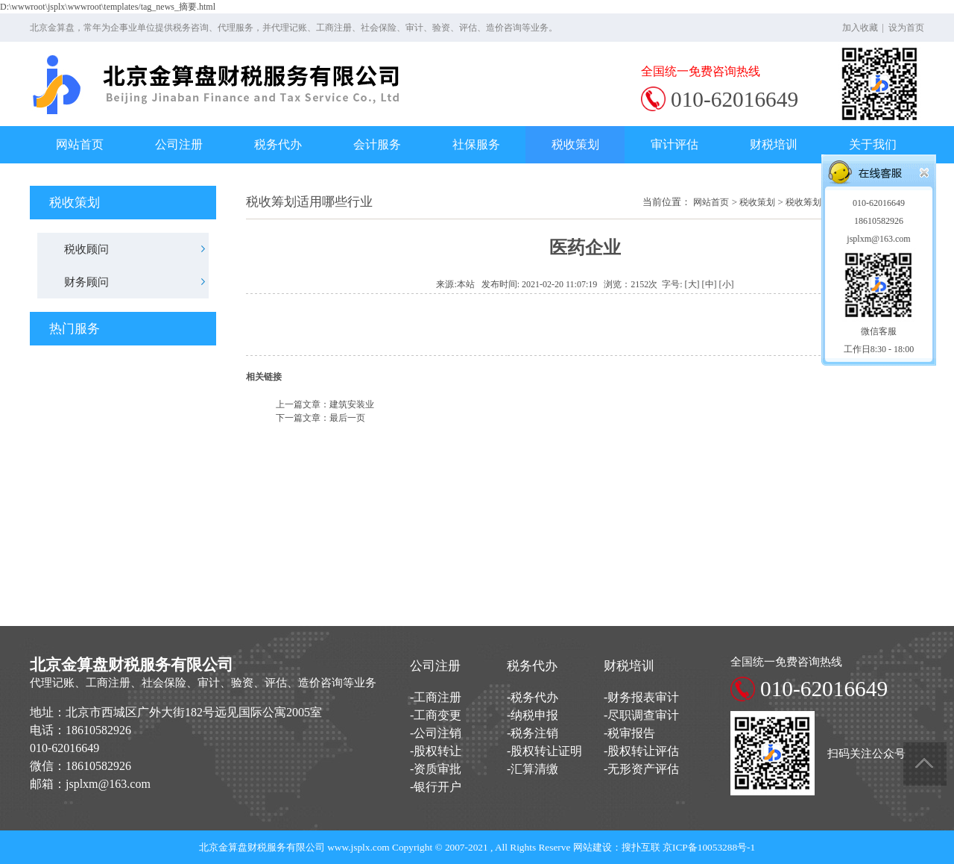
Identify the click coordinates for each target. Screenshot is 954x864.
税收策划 (575, 144)
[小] (726, 284)
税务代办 (278, 144)
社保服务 (476, 144)
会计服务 (377, 144)
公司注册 (179, 144)
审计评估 (674, 144)
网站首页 (80, 144)
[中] (709, 284)
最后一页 (347, 418)
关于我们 (873, 144)
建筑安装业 (351, 404)
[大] (692, 284)
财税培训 (773, 144)
